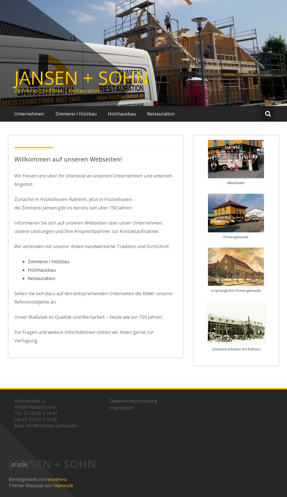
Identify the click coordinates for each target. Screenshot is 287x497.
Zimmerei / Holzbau (76, 114)
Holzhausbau (122, 114)
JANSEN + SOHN (81, 77)
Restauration (161, 114)
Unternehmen (29, 114)
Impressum (121, 408)
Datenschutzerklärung (133, 401)
